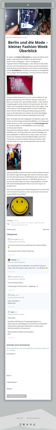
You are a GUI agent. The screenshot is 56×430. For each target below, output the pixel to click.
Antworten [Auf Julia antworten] (11, 338)
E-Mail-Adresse (12, 382)
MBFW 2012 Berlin (39, 223)
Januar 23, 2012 (22, 37)
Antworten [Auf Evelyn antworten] (11, 307)
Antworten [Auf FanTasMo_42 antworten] (11, 255)
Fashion (16, 220)
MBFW (31, 223)
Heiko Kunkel (12, 37)
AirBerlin (13, 223)
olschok (13, 260)
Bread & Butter (21, 223)
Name (9, 376)
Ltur (27, 223)
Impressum (19, 418)
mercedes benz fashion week (19, 225)
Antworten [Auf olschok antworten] (11, 272)
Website (9, 389)
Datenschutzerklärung (33, 418)
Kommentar (11, 354)
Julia (12, 312)
